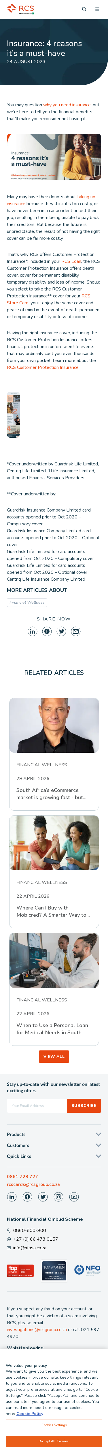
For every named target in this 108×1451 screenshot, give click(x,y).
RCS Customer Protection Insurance (43, 367)
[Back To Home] (20, 9)
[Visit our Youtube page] (74, 1197)
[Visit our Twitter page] (43, 1197)
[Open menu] (97, 9)
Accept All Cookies (53, 1443)
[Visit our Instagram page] (58, 1197)
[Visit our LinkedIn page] (12, 1197)
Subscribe (83, 1105)
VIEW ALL (54, 1056)
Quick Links (19, 1156)
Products (16, 1134)
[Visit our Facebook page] (27, 1197)
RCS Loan (71, 261)
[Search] (84, 9)
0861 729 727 (22, 1176)
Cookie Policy (29, 1415)
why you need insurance (67, 105)
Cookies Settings (54, 1427)
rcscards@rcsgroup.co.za (33, 1184)
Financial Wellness (27, 602)
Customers (18, 1145)
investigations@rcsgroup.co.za (37, 1330)
